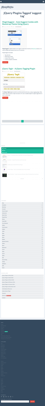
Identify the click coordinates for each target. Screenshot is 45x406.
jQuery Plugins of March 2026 (22, 279)
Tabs (22, 257)
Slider (22, 251)
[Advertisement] (22, 110)
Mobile (22, 239)
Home (2, 324)
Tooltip (22, 261)
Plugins (4, 148)
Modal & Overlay (22, 241)
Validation (22, 263)
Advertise (22, 295)
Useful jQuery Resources (22, 288)
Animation (22, 205)
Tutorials (4, 152)
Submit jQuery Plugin (22, 291)
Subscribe (32, 401)
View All (31, 178)
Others (22, 243)
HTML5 (22, 229)
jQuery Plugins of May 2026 (22, 275)
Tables (22, 255)
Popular (2, 330)
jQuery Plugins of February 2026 (22, 282)
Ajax (22, 203)
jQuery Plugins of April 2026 (22, 277)
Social (22, 253)
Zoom (22, 267)
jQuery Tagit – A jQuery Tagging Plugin (18, 69)
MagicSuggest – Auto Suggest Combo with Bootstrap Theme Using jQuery (20, 23)
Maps (22, 233)
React (22, 245)
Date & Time (22, 215)
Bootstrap (34, 48)
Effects (22, 219)
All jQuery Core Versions (5, 338)
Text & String (22, 259)
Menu (22, 237)
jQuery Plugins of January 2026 (22, 284)
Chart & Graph (22, 211)
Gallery (22, 225)
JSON (22, 231)
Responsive (22, 247)
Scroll (22, 249)
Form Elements (18, 26)
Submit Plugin (3, 325)
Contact (22, 297)
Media (22, 235)
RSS (1, 334)
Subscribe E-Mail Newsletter (6, 337)
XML (22, 265)
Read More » (5, 62)
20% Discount (9, 295)
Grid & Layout (22, 227)
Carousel (22, 209)
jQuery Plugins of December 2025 (22, 286)
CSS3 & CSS (22, 213)
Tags (3, 150)
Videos (2, 328)
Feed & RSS (22, 221)
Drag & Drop (22, 217)
